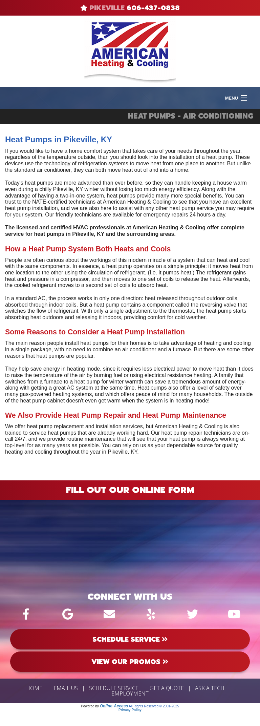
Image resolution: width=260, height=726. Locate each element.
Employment (130, 693)
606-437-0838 (153, 8)
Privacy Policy (130, 710)
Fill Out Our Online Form (130, 490)
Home (34, 688)
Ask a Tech (209, 688)
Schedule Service (113, 688)
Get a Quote (167, 688)
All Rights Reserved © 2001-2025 (154, 706)
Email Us (65, 688)
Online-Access (114, 706)
